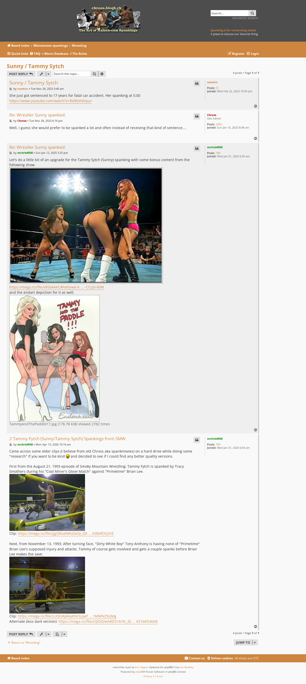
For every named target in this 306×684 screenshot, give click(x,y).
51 (217, 88)
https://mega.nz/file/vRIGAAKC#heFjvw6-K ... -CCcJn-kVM (56, 287)
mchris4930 (214, 147)
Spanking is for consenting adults (233, 30)
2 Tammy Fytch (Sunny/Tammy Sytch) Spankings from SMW (67, 438)
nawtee (212, 82)
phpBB (139, 671)
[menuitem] (36, 53)
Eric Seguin (141, 667)
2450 (219, 124)
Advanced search (245, 18)
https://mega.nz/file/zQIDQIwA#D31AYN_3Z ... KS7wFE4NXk (108, 621)
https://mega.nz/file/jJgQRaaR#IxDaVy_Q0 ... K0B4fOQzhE (66, 533)
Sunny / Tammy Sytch (35, 66)
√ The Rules (78, 53)
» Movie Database (55, 53)
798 (218, 153)
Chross (211, 115)
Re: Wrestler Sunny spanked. (37, 115)
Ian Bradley (186, 667)
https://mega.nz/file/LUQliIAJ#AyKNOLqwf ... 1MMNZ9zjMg (67, 616)
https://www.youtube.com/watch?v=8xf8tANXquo (50, 100)
